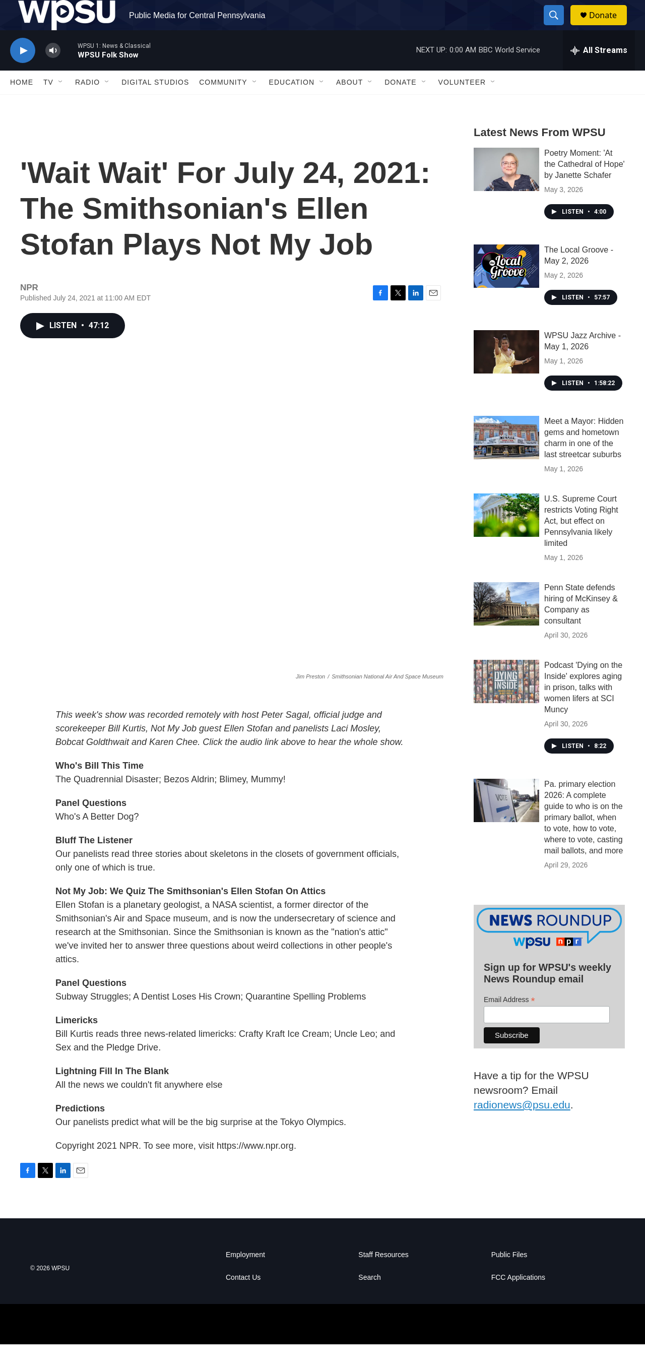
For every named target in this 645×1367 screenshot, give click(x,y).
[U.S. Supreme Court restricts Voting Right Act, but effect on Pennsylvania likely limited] (506, 538)
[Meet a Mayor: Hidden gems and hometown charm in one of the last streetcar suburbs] (506, 460)
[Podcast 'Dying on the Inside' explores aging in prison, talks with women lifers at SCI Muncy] (506, 704)
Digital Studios (155, 105)
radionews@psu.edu (522, 1127)
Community (223, 105)
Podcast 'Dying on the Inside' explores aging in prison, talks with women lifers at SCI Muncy (583, 710)
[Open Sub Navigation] (61, 105)
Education (291, 105)
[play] (23, 73)
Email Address (509, 1022)
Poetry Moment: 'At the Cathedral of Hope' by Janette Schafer (584, 186)
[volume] (52, 73)
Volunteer (462, 105)
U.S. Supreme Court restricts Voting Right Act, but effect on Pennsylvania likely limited (581, 543)
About (349, 105)
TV (48, 105)
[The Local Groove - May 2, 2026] (506, 288)
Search (369, 1300)
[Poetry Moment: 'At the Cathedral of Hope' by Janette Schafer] (506, 192)
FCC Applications (518, 1300)
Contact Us (243, 1300)
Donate (609, 26)
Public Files (509, 1277)
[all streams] (599, 73)
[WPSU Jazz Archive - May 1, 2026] (506, 374)
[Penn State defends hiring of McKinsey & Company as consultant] (506, 626)
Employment (245, 1277)
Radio (87, 105)
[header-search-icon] (558, 27)
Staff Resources (383, 1277)
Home (21, 105)
